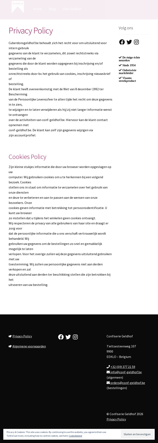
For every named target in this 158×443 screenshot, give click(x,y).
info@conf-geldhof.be (126, 372)
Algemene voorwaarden (29, 346)
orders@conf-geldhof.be (127, 383)
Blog (52, 9)
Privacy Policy (22, 336)
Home (37, 9)
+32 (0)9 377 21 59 (122, 367)
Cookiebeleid (75, 435)
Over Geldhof (72, 9)
